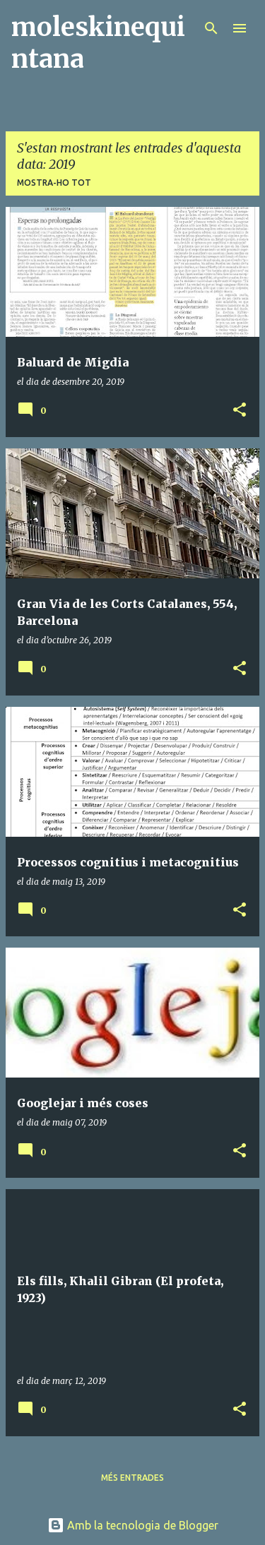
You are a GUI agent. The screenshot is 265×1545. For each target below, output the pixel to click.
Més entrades (132, 1477)
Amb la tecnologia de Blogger (132, 1525)
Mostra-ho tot (54, 182)
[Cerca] (211, 28)
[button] (239, 410)
